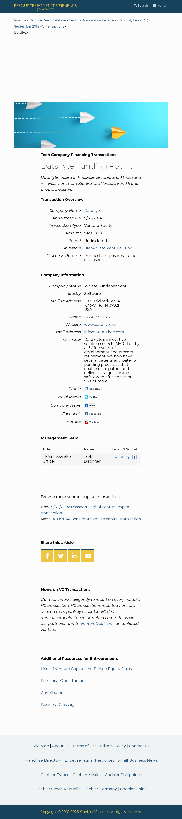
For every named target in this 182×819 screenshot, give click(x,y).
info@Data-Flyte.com (104, 332)
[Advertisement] (91, 69)
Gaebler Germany (100, 789)
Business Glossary (58, 704)
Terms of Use (84, 746)
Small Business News (137, 760)
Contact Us (139, 746)
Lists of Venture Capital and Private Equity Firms (86, 669)
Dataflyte (92, 211)
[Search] (141, 6)
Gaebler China (133, 789)
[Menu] (159, 6)
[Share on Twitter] (60, 555)
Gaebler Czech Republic (57, 789)
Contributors (52, 693)
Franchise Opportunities (63, 680)
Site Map (40, 746)
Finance (20, 20)
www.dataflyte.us (100, 324)
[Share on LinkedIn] (74, 555)
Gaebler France (55, 774)
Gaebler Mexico (87, 774)
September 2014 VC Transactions (39, 26)
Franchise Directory (43, 760)
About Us (60, 746)
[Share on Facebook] (47, 555)
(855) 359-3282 (97, 317)
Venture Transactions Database (92, 20)
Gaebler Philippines (123, 774)
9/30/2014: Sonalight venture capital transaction (96, 519)
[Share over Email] (87, 555)
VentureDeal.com (97, 623)
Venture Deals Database (48, 20)
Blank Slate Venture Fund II (110, 248)
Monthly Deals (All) (134, 20)
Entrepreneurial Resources (89, 760)
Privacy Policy (113, 746)
